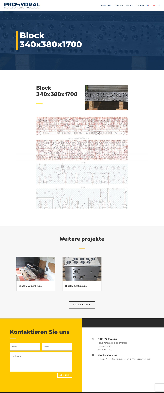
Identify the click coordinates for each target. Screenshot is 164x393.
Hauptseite (106, 6)
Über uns (119, 6)
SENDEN (64, 375)
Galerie (129, 6)
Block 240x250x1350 (30, 286)
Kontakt (140, 6)
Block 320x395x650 (76, 286)
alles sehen (82, 305)
